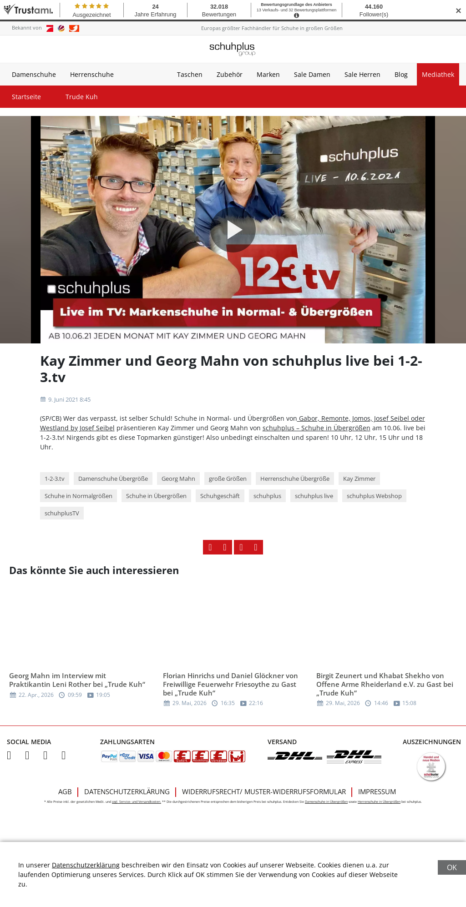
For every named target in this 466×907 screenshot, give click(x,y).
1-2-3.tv (55, 478)
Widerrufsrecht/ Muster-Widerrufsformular (264, 791)
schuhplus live (314, 496)
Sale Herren (362, 74)
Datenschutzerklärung (127, 791)
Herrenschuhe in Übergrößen (379, 802)
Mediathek (438, 74)
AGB (65, 791)
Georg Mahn (178, 478)
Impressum (377, 791)
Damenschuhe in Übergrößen (326, 802)
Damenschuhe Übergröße (113, 478)
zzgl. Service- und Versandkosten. (136, 802)
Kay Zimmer (359, 478)
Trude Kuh (82, 96)
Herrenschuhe (92, 74)
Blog (401, 74)
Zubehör (230, 74)
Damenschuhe (34, 74)
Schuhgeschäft (220, 496)
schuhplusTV (62, 513)
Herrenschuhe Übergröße (294, 478)
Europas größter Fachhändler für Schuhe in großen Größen (272, 28)
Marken (268, 74)
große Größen (228, 478)
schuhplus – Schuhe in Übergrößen (316, 427)
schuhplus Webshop (374, 496)
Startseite (26, 96)
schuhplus (267, 496)
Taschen (190, 74)
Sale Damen (312, 74)
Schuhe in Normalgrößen (78, 496)
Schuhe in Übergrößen (156, 496)
